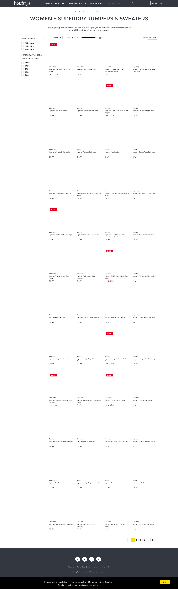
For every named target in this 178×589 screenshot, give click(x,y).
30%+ (27, 66)
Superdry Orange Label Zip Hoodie (60, 193)
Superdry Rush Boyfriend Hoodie (115, 317)
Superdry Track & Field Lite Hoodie (88, 235)
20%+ (27, 63)
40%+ (27, 69)
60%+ (27, 75)
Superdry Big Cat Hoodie (57, 317)
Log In (162, 3)
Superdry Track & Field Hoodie (142, 400)
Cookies (103, 572)
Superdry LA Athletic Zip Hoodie (59, 152)
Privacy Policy (76, 572)
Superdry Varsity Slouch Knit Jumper (60, 235)
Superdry (52, 67)
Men (57, 3)
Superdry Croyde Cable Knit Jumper (88, 317)
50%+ (27, 72)
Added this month (31, 49)
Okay (165, 582)
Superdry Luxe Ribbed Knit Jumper (88, 111)
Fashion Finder (105, 567)
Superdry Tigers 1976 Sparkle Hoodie (145, 317)
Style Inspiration (93, 3)
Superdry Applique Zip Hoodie (86, 152)
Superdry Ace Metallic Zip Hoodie (143, 524)
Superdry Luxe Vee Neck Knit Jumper (61, 524)
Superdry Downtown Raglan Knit (143, 111)
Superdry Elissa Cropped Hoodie (115, 400)
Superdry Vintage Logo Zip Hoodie (144, 193)
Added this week (30, 46)
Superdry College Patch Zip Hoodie (144, 152)
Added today (29, 43)
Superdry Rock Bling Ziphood (86, 441)
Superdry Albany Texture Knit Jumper (61, 441)
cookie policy (92, 585)
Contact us (81, 567)
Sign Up (154, 3)
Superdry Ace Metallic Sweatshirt (143, 235)
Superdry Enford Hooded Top (86, 69)
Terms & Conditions (91, 572)
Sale (64, 3)
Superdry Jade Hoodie (112, 152)
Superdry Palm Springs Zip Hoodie (144, 276)
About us (71, 567)
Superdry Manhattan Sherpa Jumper (144, 441)
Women (48, 3)
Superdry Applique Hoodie (113, 483)
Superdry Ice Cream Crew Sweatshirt (117, 441)
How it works (92, 567)
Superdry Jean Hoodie (56, 483)
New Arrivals (75, 3)
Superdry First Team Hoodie (58, 111)
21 (153, 540)
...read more (105, 30)
